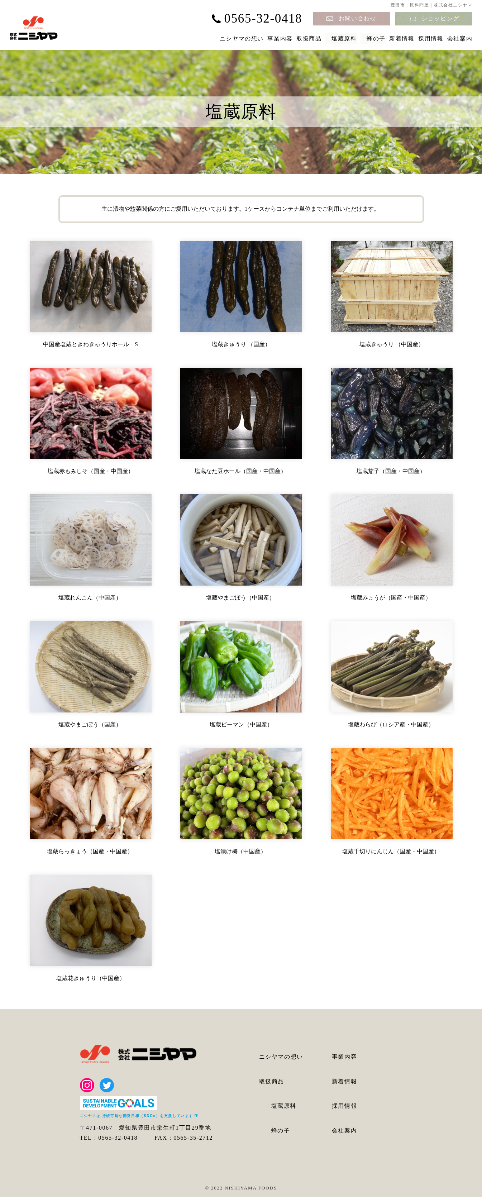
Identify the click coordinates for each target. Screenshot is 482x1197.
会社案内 (459, 38)
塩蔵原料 (297, 38)
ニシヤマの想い (162, 38)
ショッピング (440, 18)
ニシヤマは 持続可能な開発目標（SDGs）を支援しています (136, 1116)
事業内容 (213, 38)
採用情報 (417, 38)
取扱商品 (255, 38)
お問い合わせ (358, 18)
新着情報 (375, 38)
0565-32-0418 (263, 18)
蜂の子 (336, 38)
